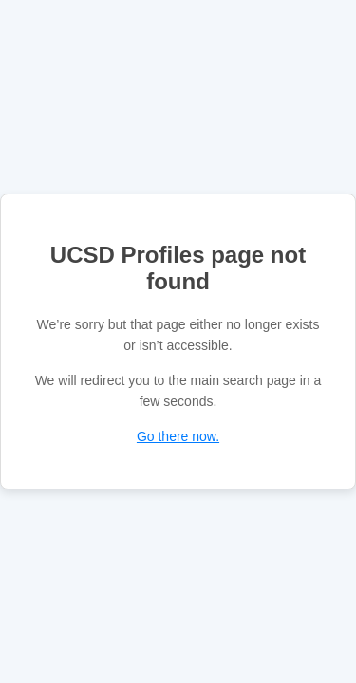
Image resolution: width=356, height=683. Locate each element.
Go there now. (178, 436)
